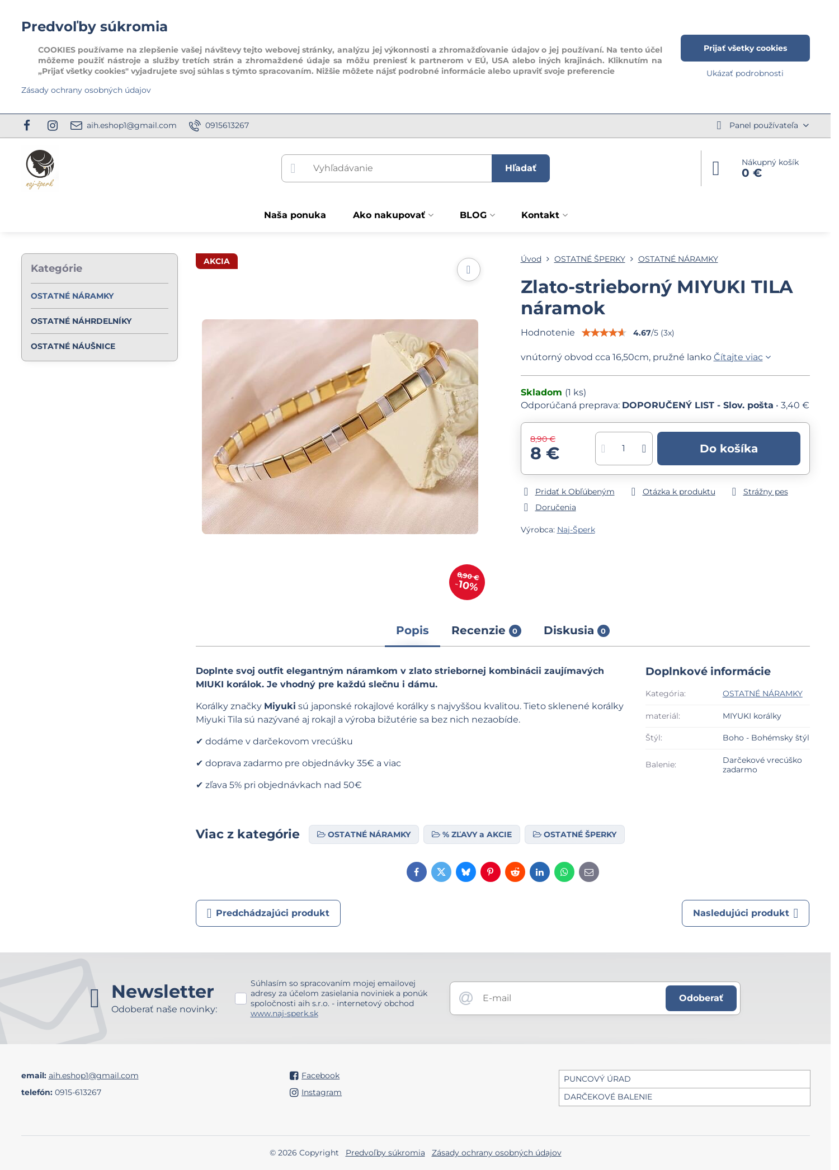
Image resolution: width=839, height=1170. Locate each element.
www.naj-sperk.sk (284, 1013)
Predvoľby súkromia (385, 1153)
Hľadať (520, 168)
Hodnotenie (548, 332)
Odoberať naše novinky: (164, 1009)
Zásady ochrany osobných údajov (497, 1153)
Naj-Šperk (576, 530)
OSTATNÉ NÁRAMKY (763, 693)
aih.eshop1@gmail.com (94, 1075)
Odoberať (701, 998)
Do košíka (729, 448)
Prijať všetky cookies (745, 48)
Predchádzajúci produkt (268, 913)
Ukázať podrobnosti (745, 73)
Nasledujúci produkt (746, 913)
